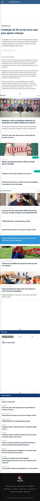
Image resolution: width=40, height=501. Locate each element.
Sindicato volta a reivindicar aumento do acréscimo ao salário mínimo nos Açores (18, 122)
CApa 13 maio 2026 (8, 342)
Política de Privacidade (16, 491)
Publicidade (31, 486)
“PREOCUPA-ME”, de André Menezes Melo (16, 221)
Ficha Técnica (23, 489)
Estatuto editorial (21, 486)
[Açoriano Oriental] (20, 482)
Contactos (15, 489)
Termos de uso (32, 489)
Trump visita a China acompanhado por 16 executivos (20, 468)
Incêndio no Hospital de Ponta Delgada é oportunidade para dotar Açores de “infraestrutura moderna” (19, 460)
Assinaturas (27, 491)
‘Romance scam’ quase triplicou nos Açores (16, 173)
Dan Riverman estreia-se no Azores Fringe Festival (19, 230)
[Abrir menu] (2, 1)
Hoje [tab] (8, 336)
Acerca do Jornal (10, 486)
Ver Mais (38, 95)
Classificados (7, 489)
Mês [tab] (32, 336)
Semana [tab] (20, 336)
